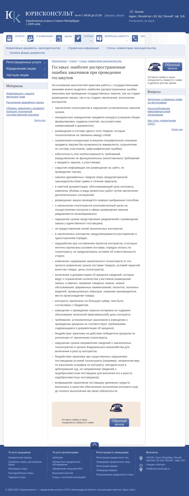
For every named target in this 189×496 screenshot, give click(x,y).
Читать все (40, 120)
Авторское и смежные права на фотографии (165, 101)
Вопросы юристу (117, 36)
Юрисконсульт (59, 61)
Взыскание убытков (62, 473)
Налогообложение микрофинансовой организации (159, 111)
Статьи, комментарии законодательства (131, 48)
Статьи (88, 36)
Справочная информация (83, 48)
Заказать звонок (114, 15)
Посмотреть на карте (142, 20)
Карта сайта (128, 489)
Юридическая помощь (20, 457)
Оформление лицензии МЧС (67, 468)
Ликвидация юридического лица (113, 462)
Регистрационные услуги (23, 62)
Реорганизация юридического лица (114, 474)
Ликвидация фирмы (106, 470)
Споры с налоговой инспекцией (68, 477)
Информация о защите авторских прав (20, 95)
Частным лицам (17, 75)
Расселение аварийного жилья (25, 102)
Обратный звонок (119, 422)
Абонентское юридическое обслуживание (66, 463)
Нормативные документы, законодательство (33, 48)
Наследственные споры (20, 473)
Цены (68, 36)
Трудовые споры (17, 477)
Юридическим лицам (21, 68)
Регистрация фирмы (107, 466)
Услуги (19, 36)
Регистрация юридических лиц (112, 457)
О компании (44, 36)
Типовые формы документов (27, 52)
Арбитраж (57, 457)
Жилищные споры (17, 468)
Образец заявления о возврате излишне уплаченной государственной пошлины (25, 111)
